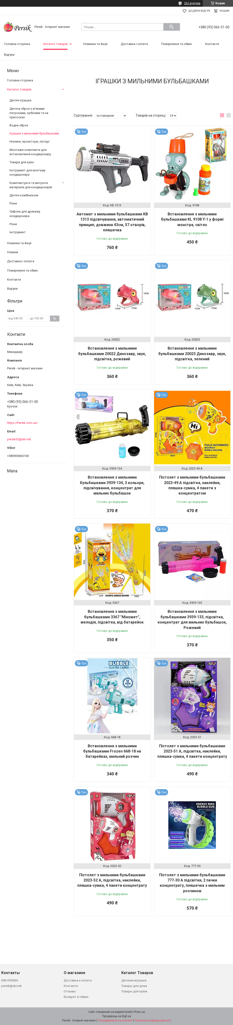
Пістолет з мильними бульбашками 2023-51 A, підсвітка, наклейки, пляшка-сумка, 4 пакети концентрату (192, 751)
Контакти (212, 44)
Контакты (71, 986)
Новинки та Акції (95, 44)
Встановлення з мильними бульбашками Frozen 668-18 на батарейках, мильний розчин (112, 751)
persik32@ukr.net (19, 439)
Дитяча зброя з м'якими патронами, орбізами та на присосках (29, 113)
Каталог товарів (55, 44)
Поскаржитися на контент (115, 1020)
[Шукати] (171, 27)
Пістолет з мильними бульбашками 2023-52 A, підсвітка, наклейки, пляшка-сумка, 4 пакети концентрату (112, 880)
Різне (13, 203)
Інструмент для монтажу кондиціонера (27, 172)
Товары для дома (134, 986)
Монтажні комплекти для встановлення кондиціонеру (30, 152)
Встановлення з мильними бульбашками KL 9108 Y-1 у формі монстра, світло (192, 219)
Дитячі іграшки (20, 100)
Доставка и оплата (78, 980)
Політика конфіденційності (153, 1020)
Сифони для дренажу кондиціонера (25, 214)
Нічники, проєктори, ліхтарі (29, 141)
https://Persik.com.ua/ (22, 423)
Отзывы (70, 991)
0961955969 (9, 980)
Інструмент (18, 232)
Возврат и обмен (76, 997)
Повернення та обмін (176, 44)
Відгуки (9, 54)
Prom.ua (139, 1012)
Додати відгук (199, 10)
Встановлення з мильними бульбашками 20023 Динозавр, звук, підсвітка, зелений (192, 353)
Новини (12, 252)
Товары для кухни (134, 991)
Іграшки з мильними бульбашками (34, 133)
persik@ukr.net (11, 986)
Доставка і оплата (134, 44)
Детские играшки (133, 980)
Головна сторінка (17, 44)
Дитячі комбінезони (24, 195)
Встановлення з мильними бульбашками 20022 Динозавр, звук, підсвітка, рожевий (112, 353)
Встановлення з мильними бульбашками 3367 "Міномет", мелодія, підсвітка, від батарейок (112, 616)
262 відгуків (192, 3)
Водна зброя (19, 125)
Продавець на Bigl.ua (116, 1016)
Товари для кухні (22, 162)
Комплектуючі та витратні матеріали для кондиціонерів (31, 185)
